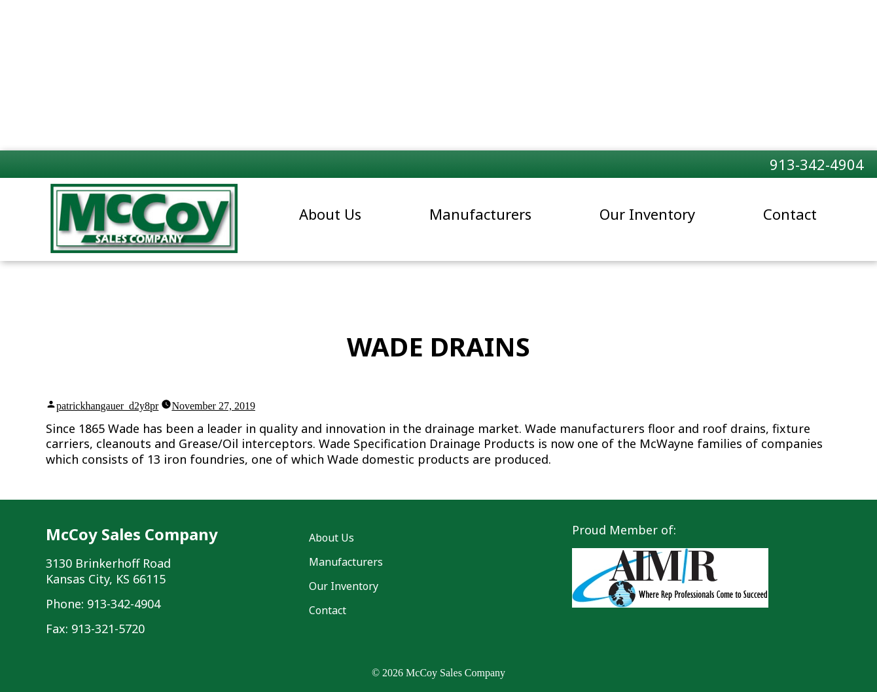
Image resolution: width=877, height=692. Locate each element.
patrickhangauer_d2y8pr (107, 405)
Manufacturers (480, 214)
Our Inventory (647, 214)
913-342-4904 (817, 164)
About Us (330, 214)
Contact (790, 214)
